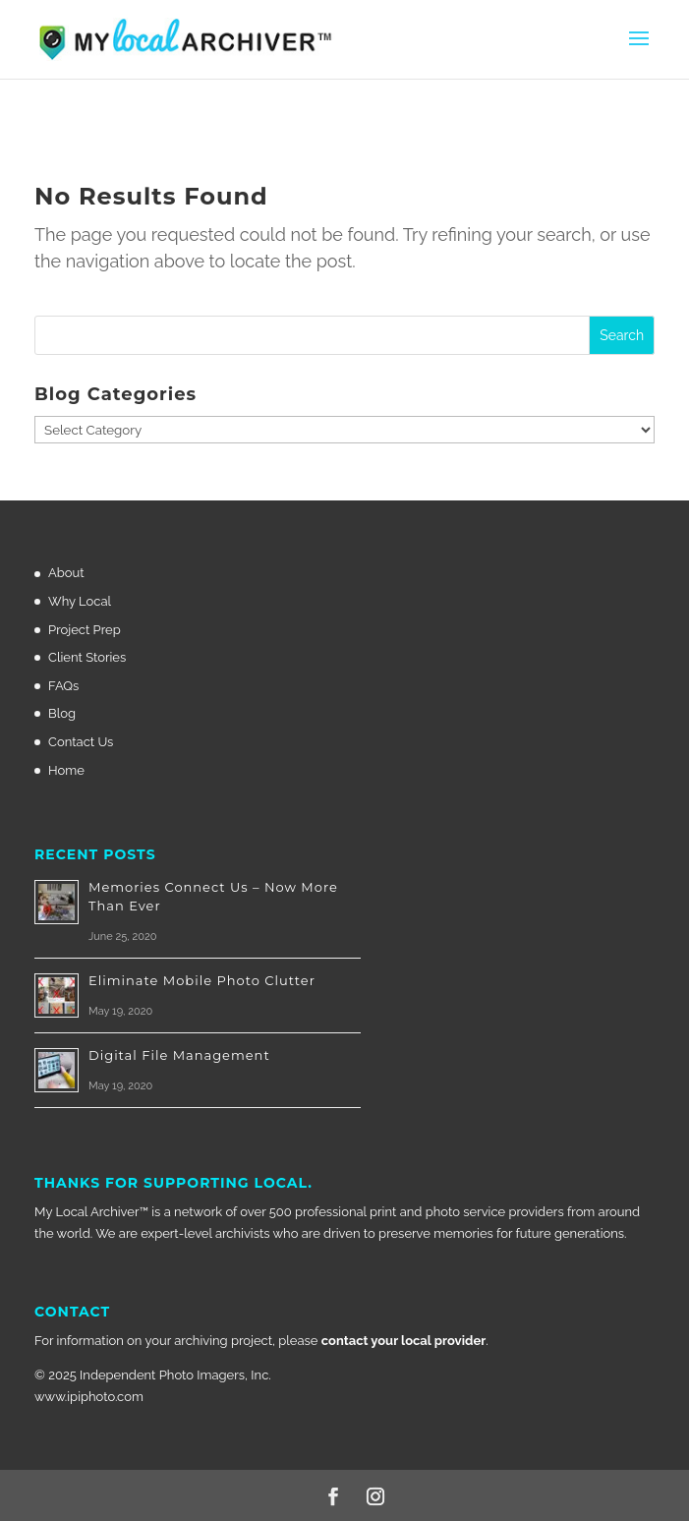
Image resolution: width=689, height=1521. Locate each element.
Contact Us (80, 741)
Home (66, 770)
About (66, 572)
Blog (62, 713)
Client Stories (87, 657)
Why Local (79, 601)
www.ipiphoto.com (89, 1396)
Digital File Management (179, 1055)
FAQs (63, 685)
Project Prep (84, 629)
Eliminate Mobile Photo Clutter (202, 980)
